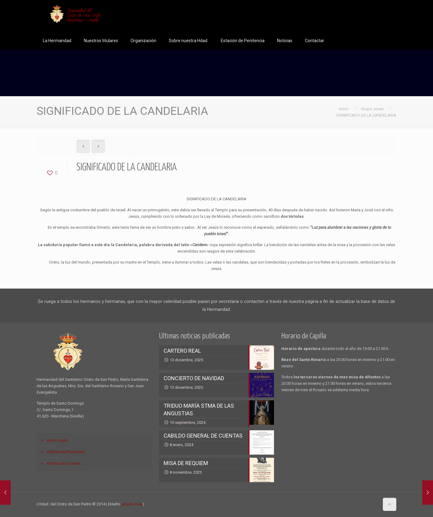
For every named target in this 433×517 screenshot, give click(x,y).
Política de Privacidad (65, 452)
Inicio (344, 109)
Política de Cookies (64, 463)
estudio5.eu (131, 504)
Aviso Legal (57, 440)
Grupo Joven (372, 109)
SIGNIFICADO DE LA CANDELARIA (366, 115)
